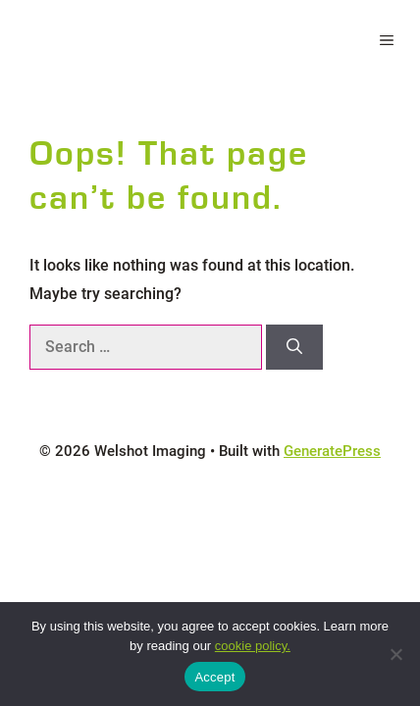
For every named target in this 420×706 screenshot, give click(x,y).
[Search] (294, 347)
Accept (214, 677)
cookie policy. (252, 645)
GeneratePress (332, 451)
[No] (395, 654)
